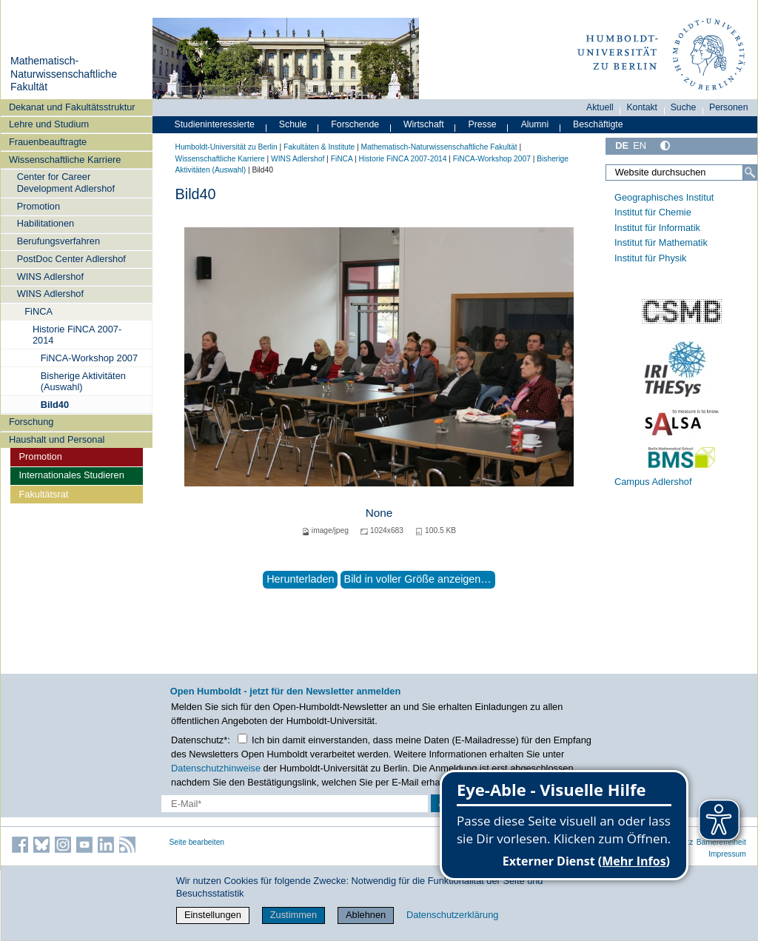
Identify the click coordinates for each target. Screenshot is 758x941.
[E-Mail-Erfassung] (294, 803)
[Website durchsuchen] (681, 172)
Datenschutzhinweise (216, 768)
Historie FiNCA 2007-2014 (77, 335)
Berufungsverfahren (58, 241)
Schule (293, 124)
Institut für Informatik (657, 227)
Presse (483, 124)
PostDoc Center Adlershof (71, 258)
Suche (684, 107)
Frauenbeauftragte (48, 141)
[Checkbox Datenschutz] (242, 738)
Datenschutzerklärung (452, 914)
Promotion (38, 206)
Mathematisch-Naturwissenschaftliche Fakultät (63, 74)
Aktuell (600, 107)
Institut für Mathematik (661, 242)
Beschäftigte (598, 124)
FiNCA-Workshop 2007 (89, 358)
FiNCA (38, 311)
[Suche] (749, 172)
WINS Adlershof (50, 276)
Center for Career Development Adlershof (66, 182)
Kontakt (641, 107)
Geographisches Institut (664, 197)
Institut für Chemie (652, 212)
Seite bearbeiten (197, 842)
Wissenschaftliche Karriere (65, 159)
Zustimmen (293, 914)
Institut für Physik (650, 258)
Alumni (535, 124)
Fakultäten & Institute (319, 147)
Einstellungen (212, 914)
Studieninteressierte (215, 124)
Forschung (31, 421)
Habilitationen (46, 223)
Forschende (355, 124)
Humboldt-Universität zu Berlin (226, 147)
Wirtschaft (423, 124)
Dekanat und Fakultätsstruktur (72, 107)
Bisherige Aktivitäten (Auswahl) (83, 381)
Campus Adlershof (653, 481)
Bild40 (55, 404)
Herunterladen (300, 579)
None (379, 512)
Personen (728, 107)
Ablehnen (366, 914)
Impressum (727, 854)
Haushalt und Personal (56, 439)
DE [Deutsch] (621, 145)
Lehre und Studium (49, 124)
